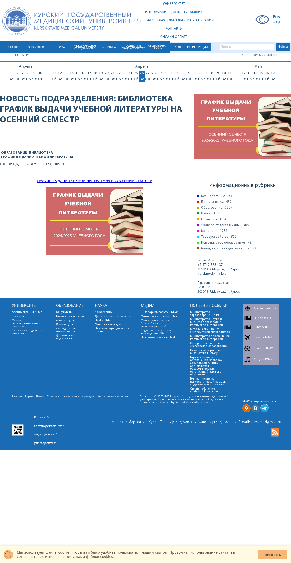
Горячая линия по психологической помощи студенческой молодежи (208, 381)
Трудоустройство (218, 237)
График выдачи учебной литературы (37, 157)
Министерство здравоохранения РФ (205, 314)
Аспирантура (65, 320)
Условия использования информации (70, 396)
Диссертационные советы (113, 316)
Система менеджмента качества (27, 332)
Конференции (105, 312)
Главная (17, 396)
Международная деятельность (229, 248)
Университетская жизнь (225, 225)
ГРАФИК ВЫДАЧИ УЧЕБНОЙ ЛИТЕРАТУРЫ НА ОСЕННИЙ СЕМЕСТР (94, 181)
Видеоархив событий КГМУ (160, 312)
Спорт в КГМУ (263, 348)
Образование (14, 153)
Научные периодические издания (112, 330)
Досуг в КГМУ (263, 359)
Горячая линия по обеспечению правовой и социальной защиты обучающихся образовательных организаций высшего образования (208, 366)
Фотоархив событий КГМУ (159, 316)
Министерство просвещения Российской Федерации (210, 338)
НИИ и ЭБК (102, 320)
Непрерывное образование (226, 243)
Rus (276, 17)
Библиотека (145, 99)
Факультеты (64, 312)
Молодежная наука (108, 324)
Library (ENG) (264, 327)
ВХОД (177, 47)
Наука (210, 213)
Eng (276, 22)
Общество (213, 219)
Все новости (216, 196)
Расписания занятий (70, 316)
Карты (29, 396)
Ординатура (64, 324)
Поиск (40, 396)
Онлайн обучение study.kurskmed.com (204, 390)
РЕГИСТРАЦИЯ (197, 47)
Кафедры (18, 316)
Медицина (214, 231)
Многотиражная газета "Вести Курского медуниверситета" (157, 323)
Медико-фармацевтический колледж (25, 323)
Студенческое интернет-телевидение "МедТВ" (158, 332)
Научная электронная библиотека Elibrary (205, 352)
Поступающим (216, 202)
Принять (273, 554)
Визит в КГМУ (263, 337)
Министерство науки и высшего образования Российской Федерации (206, 322)
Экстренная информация (112, 396)
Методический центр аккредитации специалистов (210, 331)
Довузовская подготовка (65, 337)
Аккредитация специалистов (66, 330)
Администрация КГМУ (27, 312)
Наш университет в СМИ (158, 337)
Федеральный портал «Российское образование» (209, 345)
